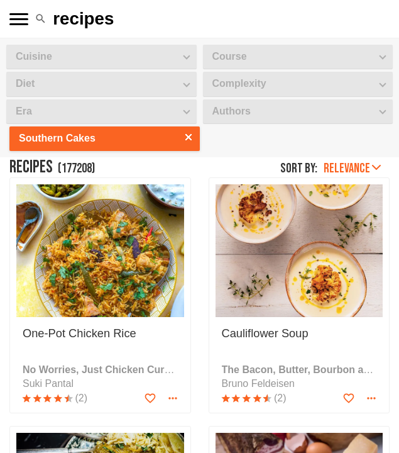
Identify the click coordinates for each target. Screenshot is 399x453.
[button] (40, 19)
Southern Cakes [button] (57, 138)
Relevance (352, 168)
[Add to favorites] (150, 398)
